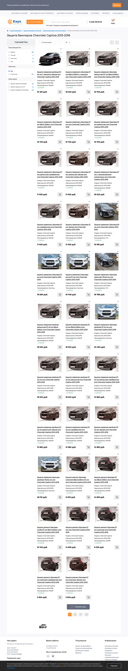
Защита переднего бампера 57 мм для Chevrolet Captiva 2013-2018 (78, 124)
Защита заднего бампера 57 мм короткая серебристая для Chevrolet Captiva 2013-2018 (49, 579)
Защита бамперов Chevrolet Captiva (54, 30)
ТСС (21, 62)
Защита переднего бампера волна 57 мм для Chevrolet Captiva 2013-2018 (77, 277)
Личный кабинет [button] (118, 13)
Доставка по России (65, 13)
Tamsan (21, 55)
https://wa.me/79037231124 (48, 656)
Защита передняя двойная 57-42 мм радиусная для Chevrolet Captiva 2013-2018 (78, 379)
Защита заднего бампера (21, 84)
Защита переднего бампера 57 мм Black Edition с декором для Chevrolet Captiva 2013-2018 (78, 74)
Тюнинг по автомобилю (83, 646)
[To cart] (60, 92)
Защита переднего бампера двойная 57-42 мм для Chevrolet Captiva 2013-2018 (105, 327)
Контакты (105, 13)
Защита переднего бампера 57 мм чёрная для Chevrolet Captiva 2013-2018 (78, 227)
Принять (114, 666)
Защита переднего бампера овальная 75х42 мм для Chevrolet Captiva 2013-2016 (105, 277)
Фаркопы (78, 652)
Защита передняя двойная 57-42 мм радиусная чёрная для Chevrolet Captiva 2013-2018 (49, 429)
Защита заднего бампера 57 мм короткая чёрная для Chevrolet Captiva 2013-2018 (77, 579)
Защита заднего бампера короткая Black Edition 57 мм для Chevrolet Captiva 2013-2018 (78, 479)
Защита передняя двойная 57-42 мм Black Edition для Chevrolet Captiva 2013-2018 (78, 327)
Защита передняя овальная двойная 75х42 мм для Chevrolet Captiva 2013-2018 (48, 479)
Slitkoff (21, 52)
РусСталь (21, 58)
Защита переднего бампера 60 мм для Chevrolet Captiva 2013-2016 (106, 227)
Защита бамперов (16, 30)
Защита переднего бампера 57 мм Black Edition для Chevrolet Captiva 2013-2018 (49, 124)
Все (10, 71)
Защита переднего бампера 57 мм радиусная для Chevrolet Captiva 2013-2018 (106, 124)
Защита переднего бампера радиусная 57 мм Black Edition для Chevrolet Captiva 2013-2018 (106, 74)
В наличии (21, 74)
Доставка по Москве (19, 13)
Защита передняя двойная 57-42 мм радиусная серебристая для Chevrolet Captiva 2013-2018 (106, 379)
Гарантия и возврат (111, 659)
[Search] (48, 22)
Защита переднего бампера (21, 90)
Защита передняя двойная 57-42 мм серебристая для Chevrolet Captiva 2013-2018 (78, 429)
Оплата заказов (82, 13)
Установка (95, 13)
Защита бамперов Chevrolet (32, 30)
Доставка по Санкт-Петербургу (42, 13)
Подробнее (11, 668)
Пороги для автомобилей (83, 648)
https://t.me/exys (53, 656)
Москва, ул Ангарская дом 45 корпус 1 (66, 25)
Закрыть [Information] (117, 5)
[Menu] (34, 22)
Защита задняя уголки (21, 87)
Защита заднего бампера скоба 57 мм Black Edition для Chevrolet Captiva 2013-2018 (49, 529)
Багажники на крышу (82, 650)
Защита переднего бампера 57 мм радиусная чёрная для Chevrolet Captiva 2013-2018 (78, 174)
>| (86, 614)
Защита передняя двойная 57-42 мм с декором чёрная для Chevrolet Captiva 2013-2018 (49, 74)
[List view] (112, 42)
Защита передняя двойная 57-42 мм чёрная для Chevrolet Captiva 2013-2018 (106, 429)
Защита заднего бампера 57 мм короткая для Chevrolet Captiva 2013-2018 (105, 529)
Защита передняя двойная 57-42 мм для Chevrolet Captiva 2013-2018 (49, 379)
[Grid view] (117, 42)
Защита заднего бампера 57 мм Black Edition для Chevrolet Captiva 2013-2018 (106, 479)
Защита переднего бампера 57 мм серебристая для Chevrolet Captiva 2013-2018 (49, 227)
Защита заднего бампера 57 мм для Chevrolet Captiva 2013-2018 (78, 529)
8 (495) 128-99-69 (95, 22)
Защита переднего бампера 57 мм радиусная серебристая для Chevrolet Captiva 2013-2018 (49, 174)
